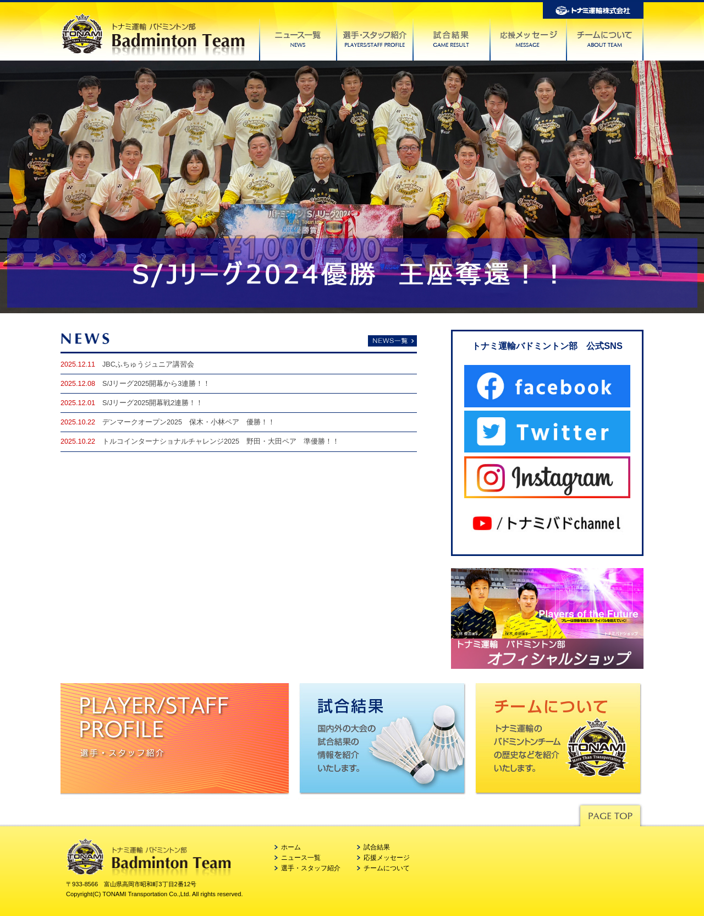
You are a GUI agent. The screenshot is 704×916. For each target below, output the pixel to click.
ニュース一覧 (301, 858)
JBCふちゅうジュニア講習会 (148, 364)
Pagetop (610, 812)
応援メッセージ (387, 858)
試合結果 (377, 847)
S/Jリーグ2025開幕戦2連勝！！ (152, 403)
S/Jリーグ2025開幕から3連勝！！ (156, 384)
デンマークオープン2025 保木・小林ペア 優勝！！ (188, 422)
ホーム (291, 847)
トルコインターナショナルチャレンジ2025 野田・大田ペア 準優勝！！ (220, 441)
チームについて (387, 868)
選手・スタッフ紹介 (310, 868)
